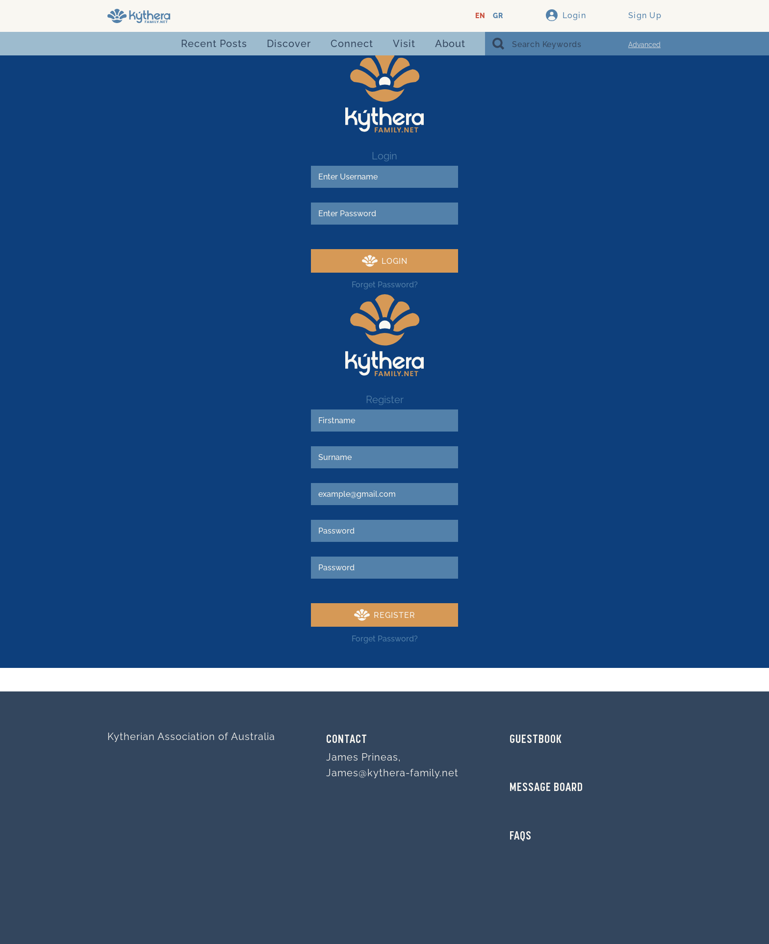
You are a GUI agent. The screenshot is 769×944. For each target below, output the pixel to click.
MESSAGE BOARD (546, 788)
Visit (404, 44)
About (450, 44)
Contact (346, 740)
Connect (352, 44)
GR (498, 16)
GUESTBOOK (536, 740)
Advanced (644, 45)
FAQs (521, 836)
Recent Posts (214, 44)
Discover (289, 44)
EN (480, 16)
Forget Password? (385, 284)
